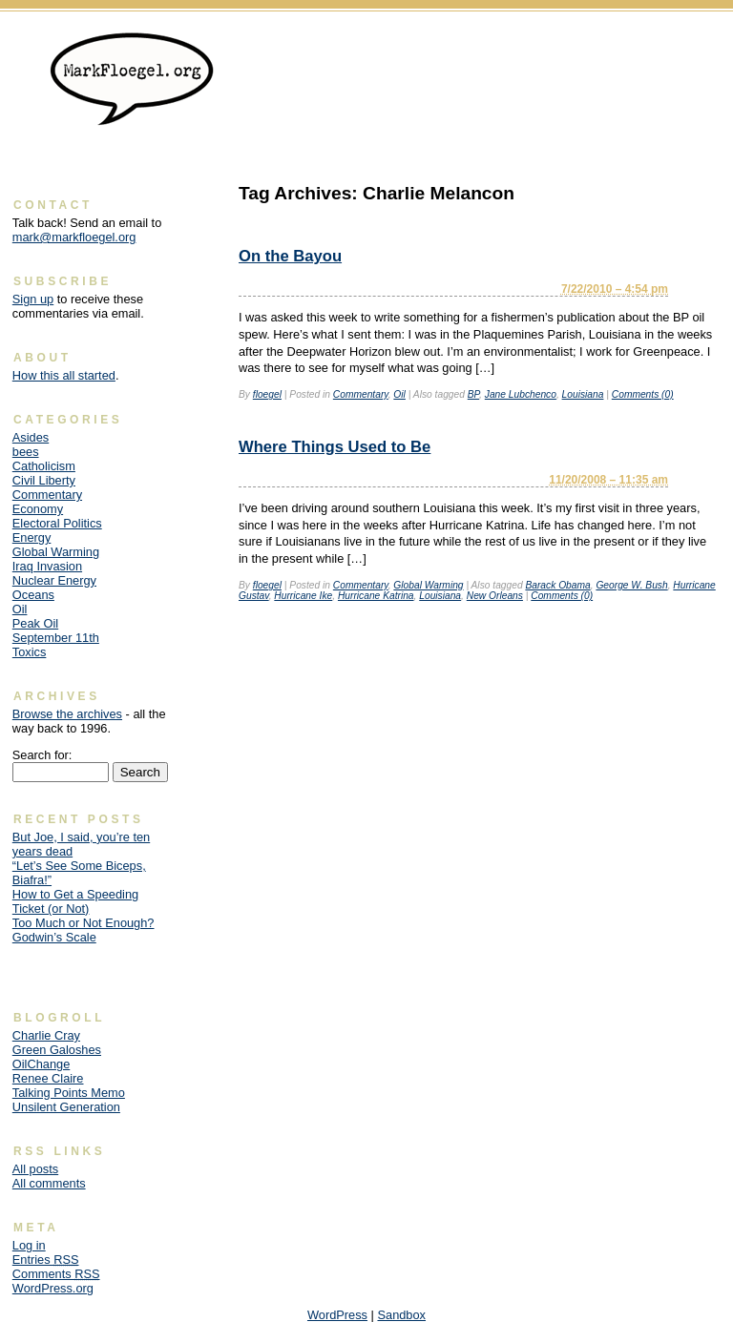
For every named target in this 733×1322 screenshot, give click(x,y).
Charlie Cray (46, 1035)
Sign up (32, 299)
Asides (30, 437)
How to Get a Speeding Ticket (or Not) (75, 901)
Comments (56, 1274)
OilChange (41, 1064)
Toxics (29, 652)
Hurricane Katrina (376, 595)
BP (473, 394)
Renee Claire (48, 1078)
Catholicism (43, 466)
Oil (399, 394)
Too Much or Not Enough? (83, 923)
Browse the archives (67, 714)
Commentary (360, 394)
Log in (29, 1245)
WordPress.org (53, 1288)
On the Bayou (290, 256)
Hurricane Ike (303, 595)
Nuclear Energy (54, 580)
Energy (32, 537)
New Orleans (495, 595)
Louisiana (583, 394)
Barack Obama (557, 585)
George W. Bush (631, 585)
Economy (37, 509)
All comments (49, 1183)
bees (25, 451)
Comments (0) (643, 394)
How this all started (63, 375)
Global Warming (428, 585)
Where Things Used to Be (334, 447)
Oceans (33, 595)
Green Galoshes (56, 1050)
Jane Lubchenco (520, 394)
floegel (267, 394)
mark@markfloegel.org (74, 237)
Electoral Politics (57, 523)
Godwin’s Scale (54, 937)
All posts (35, 1169)
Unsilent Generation (66, 1107)
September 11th (55, 637)
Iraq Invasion (47, 566)
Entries (45, 1259)
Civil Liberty (43, 480)
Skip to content (681, 43)
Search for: (42, 755)
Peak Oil (35, 623)
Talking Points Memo (68, 1092)
